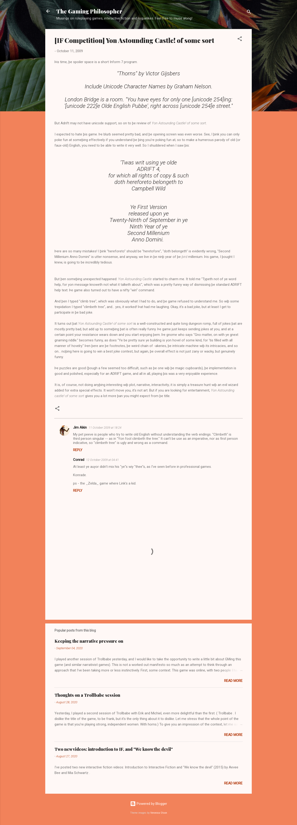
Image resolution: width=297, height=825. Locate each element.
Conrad (78, 460)
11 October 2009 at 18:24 (105, 427)
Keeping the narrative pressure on (89, 641)
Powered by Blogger (148, 804)
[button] (239, 39)
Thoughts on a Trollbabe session (87, 695)
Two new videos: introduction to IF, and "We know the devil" (114, 749)
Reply (77, 450)
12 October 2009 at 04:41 (102, 460)
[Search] (249, 13)
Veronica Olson (158, 812)
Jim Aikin (80, 427)
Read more (233, 681)
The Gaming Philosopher (89, 11)
